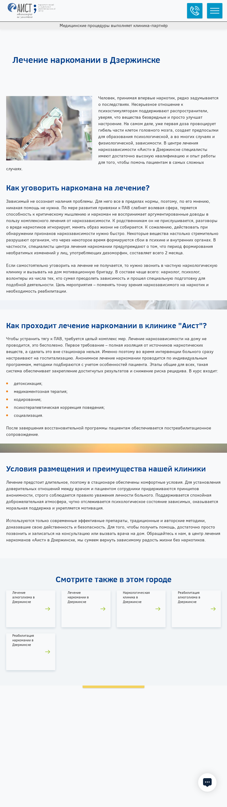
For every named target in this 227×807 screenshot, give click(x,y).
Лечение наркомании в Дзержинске (78, 597)
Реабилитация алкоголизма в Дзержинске (189, 597)
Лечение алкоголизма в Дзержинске (23, 597)
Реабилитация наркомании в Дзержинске (23, 640)
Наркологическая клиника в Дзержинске (136, 597)
